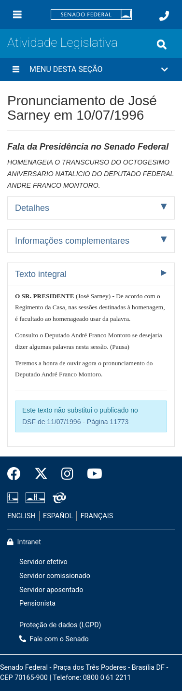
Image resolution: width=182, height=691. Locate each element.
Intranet (24, 542)
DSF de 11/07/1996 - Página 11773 (75, 422)
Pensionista (37, 603)
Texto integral (41, 274)
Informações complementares (72, 241)
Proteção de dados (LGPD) (60, 625)
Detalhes (32, 208)
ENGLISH (21, 516)
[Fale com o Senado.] (164, 16)
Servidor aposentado (51, 590)
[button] (91, 69)
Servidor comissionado (54, 576)
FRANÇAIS (97, 516)
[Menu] (17, 14)
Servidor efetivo (43, 562)
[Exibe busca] (162, 44)
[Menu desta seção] (16, 69)
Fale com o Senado (54, 639)
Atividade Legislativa (62, 42)
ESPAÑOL (58, 516)
